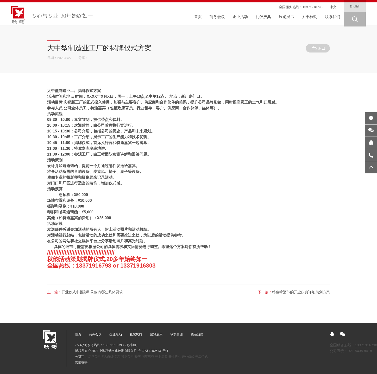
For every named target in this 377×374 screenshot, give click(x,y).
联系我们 (197, 334)
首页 (78, 334)
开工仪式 (201, 356)
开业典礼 (175, 356)
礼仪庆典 (136, 334)
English (355, 6)
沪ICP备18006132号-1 (153, 351)
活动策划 (108, 356)
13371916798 (312, 7)
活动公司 (94, 356)
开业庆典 (161, 356)
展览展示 (156, 334)
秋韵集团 (176, 334)
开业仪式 (188, 356)
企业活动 (115, 334)
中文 (333, 7)
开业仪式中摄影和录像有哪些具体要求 (85, 292)
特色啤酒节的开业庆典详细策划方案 (294, 292)
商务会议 (95, 334)
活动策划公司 (124, 356)
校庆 (138, 356)
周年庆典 (148, 356)
